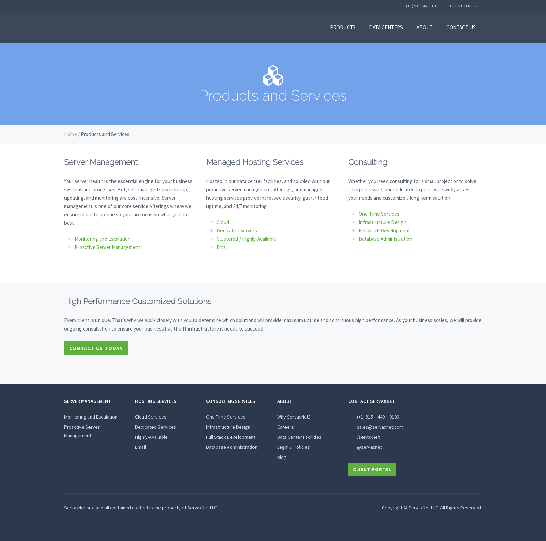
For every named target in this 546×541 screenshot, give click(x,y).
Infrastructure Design (382, 222)
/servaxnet (368, 437)
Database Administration (385, 239)
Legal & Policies (293, 447)
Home (70, 134)
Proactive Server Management (107, 247)
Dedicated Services (155, 427)
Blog (282, 457)
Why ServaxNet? (294, 417)
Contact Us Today (96, 348)
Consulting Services (230, 401)
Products (343, 27)
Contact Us (461, 27)
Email (222, 247)
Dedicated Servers (237, 230)
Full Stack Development (384, 230)
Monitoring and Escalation (103, 239)
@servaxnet (369, 447)
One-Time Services (379, 213)
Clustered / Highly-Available (246, 239)
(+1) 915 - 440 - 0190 (422, 5)
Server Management (87, 401)
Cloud (223, 222)
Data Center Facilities (299, 437)
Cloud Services (150, 417)
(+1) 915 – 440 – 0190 (378, 417)
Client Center (463, 5)
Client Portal (372, 469)
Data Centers (386, 27)
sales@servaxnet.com (380, 427)
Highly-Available (151, 437)
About (424, 27)
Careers (285, 427)
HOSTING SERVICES (156, 401)
